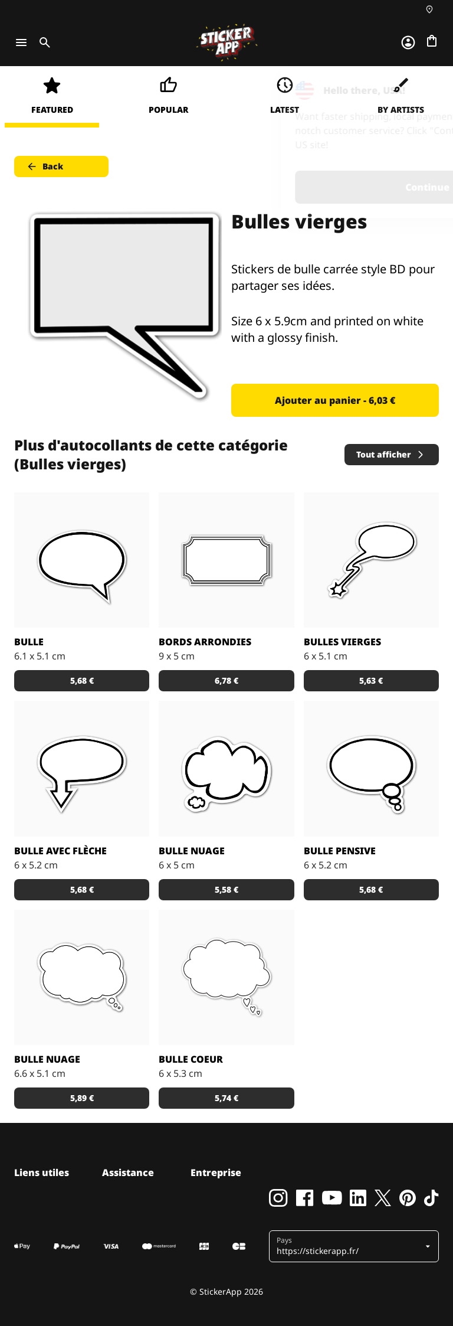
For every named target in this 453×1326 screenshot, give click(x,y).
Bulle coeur (191, 1059)
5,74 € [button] (226, 1097)
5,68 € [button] (82, 680)
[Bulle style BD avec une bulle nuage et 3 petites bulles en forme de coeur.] (226, 977)
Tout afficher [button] (390, 454)
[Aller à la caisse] (432, 41)
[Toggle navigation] (21, 42)
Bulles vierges (342, 641)
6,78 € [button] (226, 680)
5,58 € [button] (226, 889)
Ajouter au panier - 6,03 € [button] (335, 400)
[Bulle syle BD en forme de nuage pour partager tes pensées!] (81, 977)
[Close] (417, 90)
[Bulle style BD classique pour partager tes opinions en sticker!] (81, 560)
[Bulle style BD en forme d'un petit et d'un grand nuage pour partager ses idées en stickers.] (226, 768)
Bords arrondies (205, 641)
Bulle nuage (192, 850)
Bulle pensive (340, 850)
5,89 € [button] (82, 1097)
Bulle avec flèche (60, 850)
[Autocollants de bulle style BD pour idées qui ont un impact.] (371, 560)
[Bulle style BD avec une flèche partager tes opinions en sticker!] (81, 768)
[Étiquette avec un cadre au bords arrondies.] (226, 560)
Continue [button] (295, 187)
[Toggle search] (42, 42)
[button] (349, 1246)
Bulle (29, 641)
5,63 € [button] (371, 680)
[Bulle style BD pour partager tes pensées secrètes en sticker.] (371, 768)
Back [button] (44, 166)
